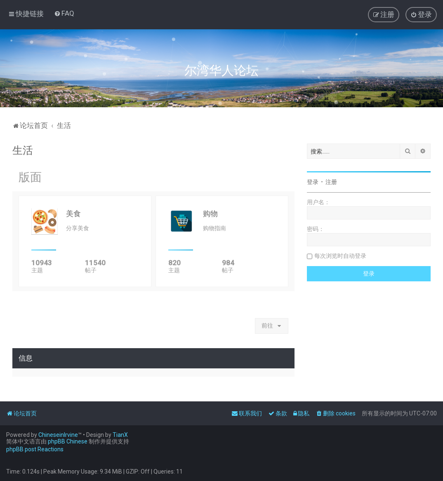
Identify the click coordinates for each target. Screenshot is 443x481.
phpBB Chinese (67, 441)
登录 (312, 182)
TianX (120, 434)
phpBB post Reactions (35, 449)
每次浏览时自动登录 (340, 255)
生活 (22, 150)
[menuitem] (64, 13)
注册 (331, 182)
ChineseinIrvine (58, 434)
